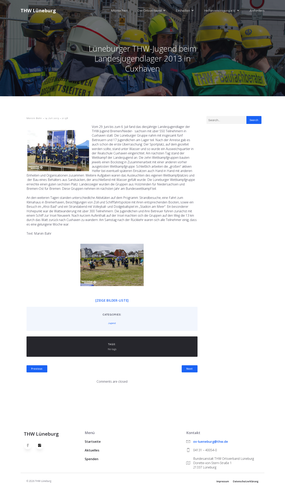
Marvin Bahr (34, 119)
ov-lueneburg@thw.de (210, 442)
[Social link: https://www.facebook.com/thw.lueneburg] (30, 446)
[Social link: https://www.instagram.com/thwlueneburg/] (42, 446)
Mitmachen (119, 11)
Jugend (112, 324)
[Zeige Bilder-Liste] (112, 301)
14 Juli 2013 (52, 119)
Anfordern (257, 11)
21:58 (65, 119)
